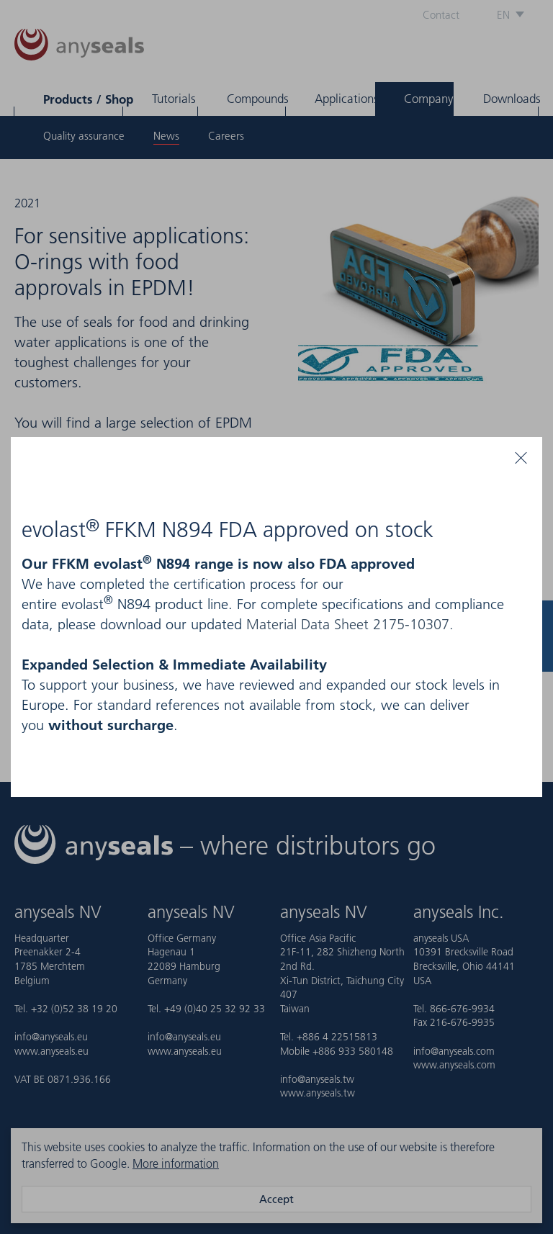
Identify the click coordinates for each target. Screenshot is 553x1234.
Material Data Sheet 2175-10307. (350, 624)
